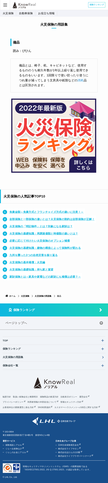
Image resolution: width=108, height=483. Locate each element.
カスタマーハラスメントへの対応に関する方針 (76, 407)
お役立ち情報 (46, 13)
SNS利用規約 (44, 407)
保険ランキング (97, 5)
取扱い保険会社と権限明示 (25, 397)
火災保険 (8, 13)
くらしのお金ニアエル (15, 452)
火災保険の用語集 (43, 296)
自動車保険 (26, 13)
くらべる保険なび (13, 449)
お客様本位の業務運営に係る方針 (18, 407)
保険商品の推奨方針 (49, 397)
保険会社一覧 (10, 365)
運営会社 (83, 397)
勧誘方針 (7, 397)
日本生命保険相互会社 (68, 445)
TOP (5, 340)
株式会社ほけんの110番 (69, 452)
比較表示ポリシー (69, 397)
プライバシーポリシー (13, 402)
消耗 (80, 80)
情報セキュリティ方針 (70, 402)
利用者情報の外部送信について (42, 402)
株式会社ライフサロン (68, 449)
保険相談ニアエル (13, 445)
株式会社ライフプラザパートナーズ (74, 456)
